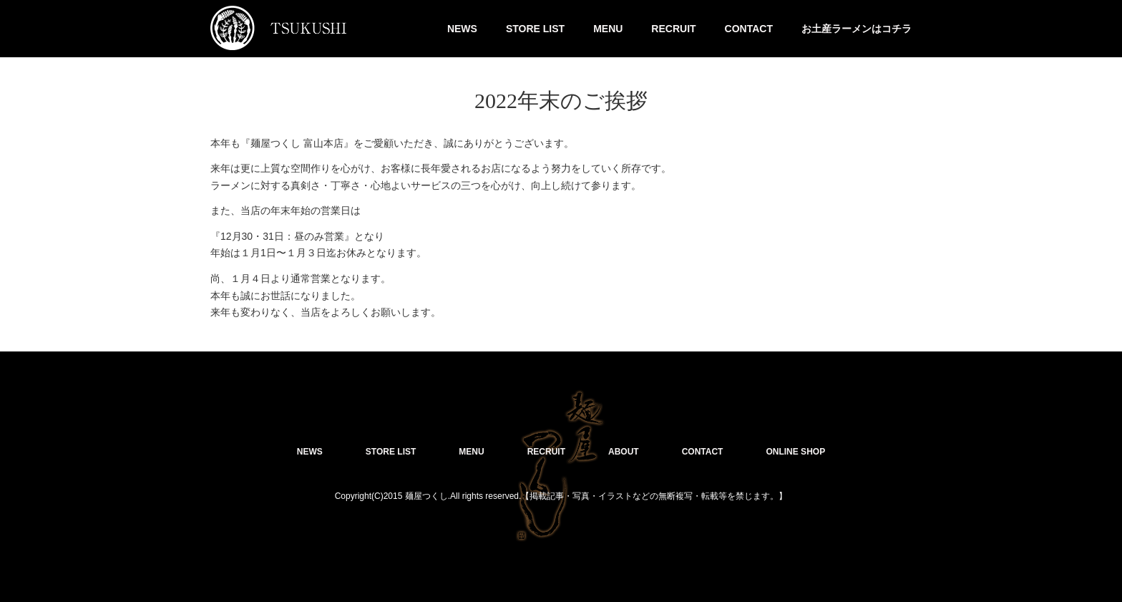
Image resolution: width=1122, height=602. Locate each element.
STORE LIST (535, 28)
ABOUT (623, 452)
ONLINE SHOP (795, 452)
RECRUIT (673, 28)
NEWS (462, 28)
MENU (608, 28)
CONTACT (749, 28)
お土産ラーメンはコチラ (856, 28)
